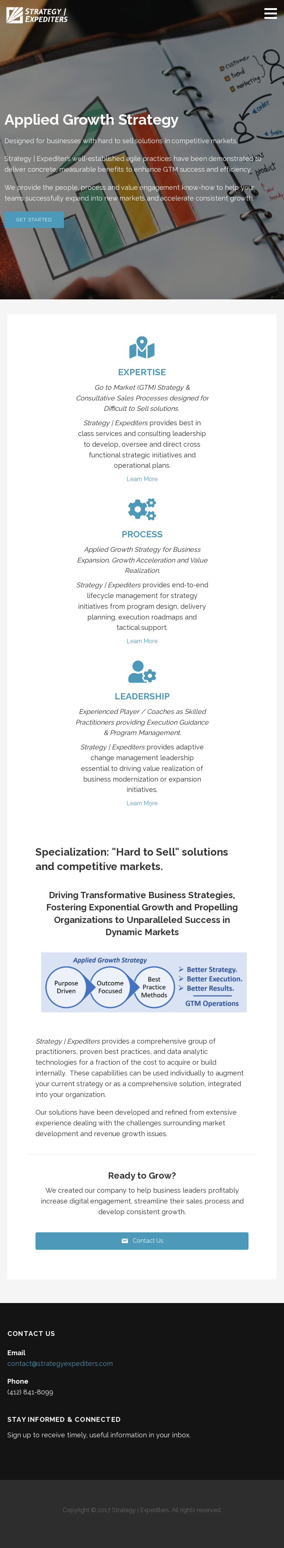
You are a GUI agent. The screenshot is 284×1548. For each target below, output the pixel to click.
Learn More (142, 479)
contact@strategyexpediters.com (60, 1363)
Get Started (34, 219)
